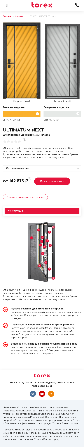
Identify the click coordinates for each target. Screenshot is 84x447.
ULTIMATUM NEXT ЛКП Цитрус (43, 16)
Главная (7, 16)
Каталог (19, 16)
